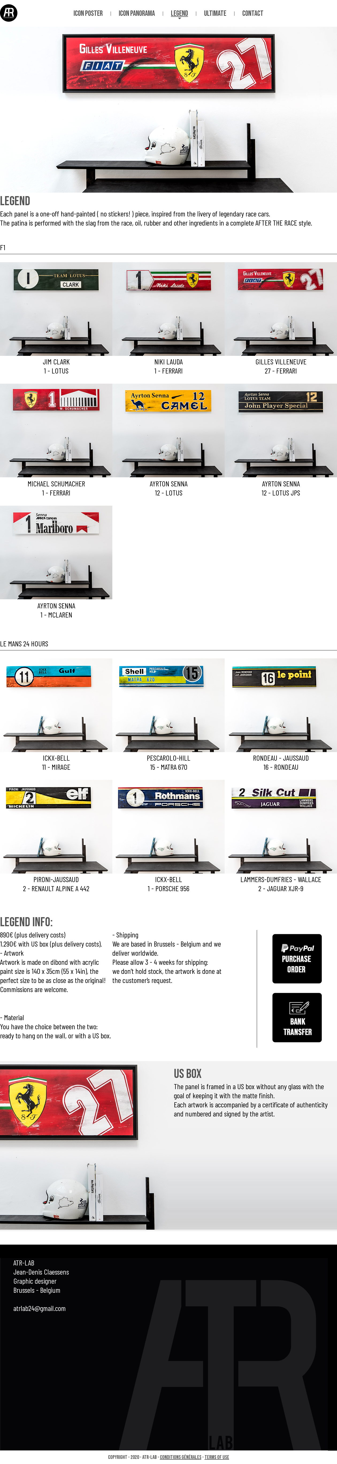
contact (252, 13)
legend (179, 13)
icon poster (88, 13)
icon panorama (137, 13)
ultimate (215, 13)
